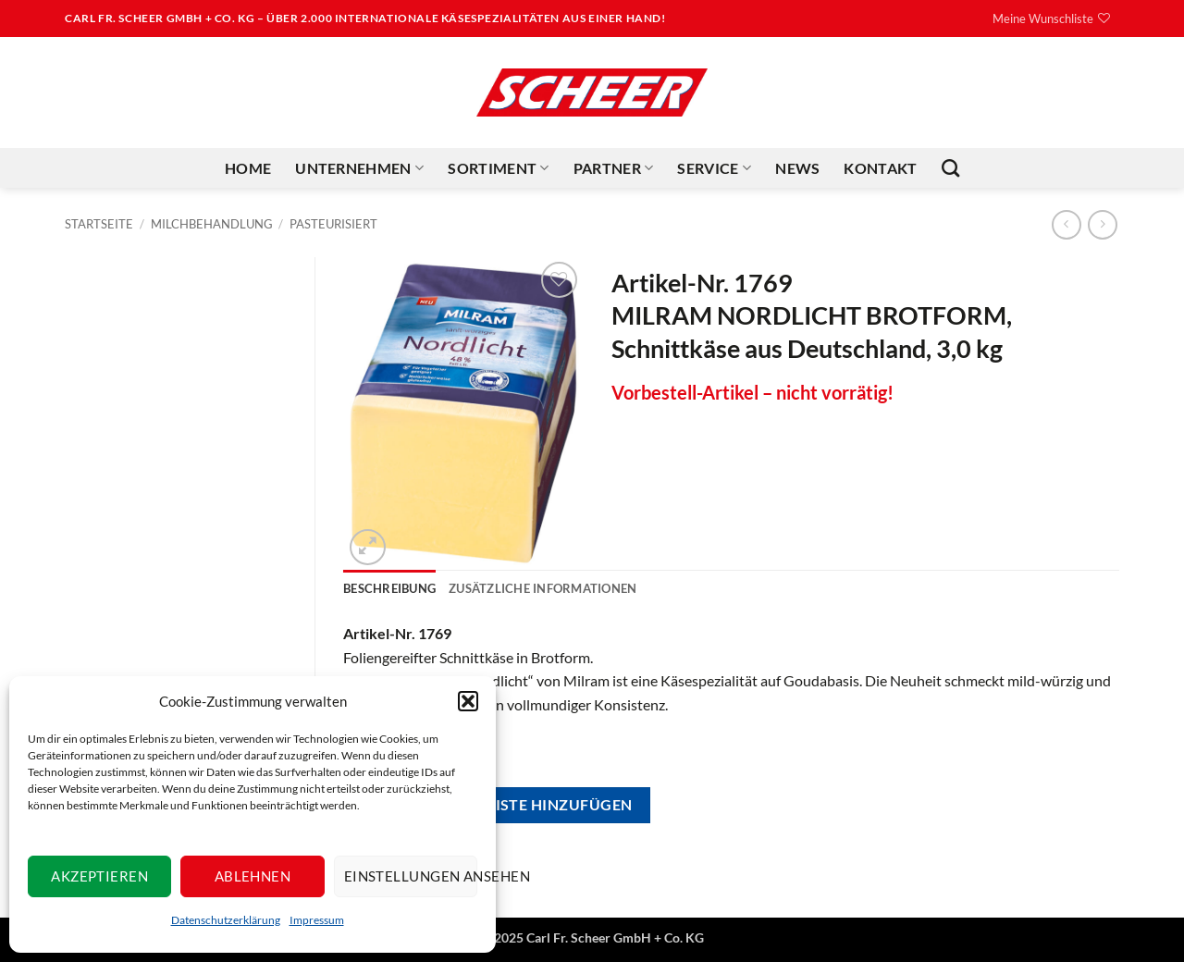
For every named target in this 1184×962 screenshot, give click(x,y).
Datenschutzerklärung (225, 920)
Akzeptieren (99, 876)
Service (714, 168)
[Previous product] (1102, 224)
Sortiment (498, 168)
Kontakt (880, 168)
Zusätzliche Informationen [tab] (542, 588)
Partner (614, 168)
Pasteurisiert (333, 223)
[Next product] (1066, 224)
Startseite (99, 223)
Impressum (317, 920)
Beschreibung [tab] (389, 588)
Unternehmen (359, 168)
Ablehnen (253, 876)
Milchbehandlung (212, 223)
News (797, 168)
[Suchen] (950, 168)
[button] (468, 701)
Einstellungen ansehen (410, 876)
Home (248, 168)
